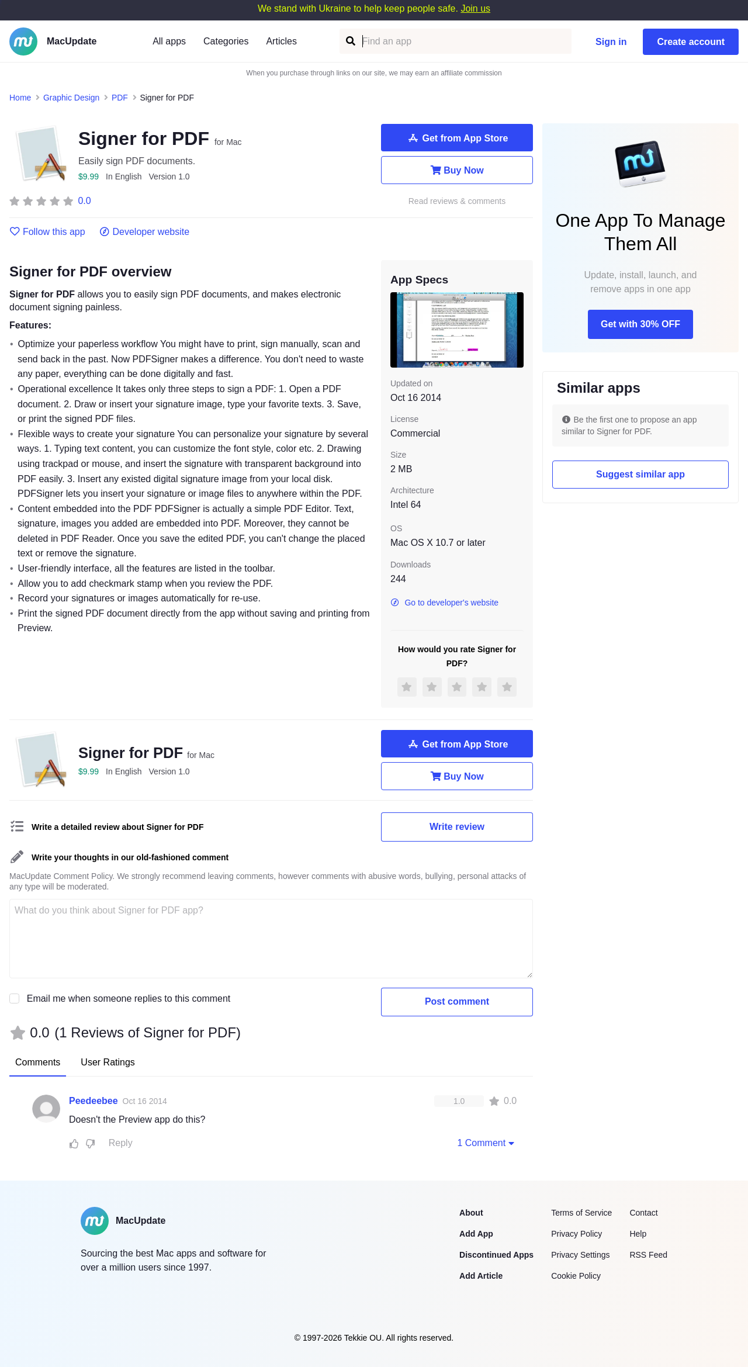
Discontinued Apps (496, 1255)
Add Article (481, 1276)
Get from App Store (457, 138)
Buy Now (456, 170)
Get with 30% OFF (640, 324)
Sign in (610, 42)
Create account (691, 42)
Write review (457, 827)
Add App (476, 1233)
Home (20, 97)
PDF (120, 97)
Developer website (144, 232)
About (471, 1212)
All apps (169, 41)
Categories (225, 41)
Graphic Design (71, 97)
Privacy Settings (580, 1255)
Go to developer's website (444, 602)
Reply (121, 1143)
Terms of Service (581, 1212)
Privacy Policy (576, 1233)
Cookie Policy (576, 1276)
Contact (643, 1212)
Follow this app (47, 232)
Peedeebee (93, 1101)
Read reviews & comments (457, 201)
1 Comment (487, 1142)
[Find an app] (349, 41)
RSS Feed (648, 1255)
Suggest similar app (640, 474)
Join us (475, 8)
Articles (281, 41)
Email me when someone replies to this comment (129, 998)
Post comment (457, 1001)
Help (637, 1233)
